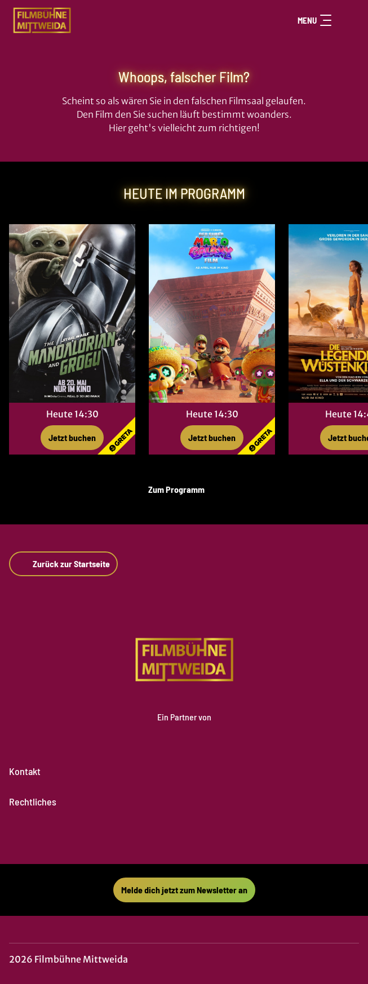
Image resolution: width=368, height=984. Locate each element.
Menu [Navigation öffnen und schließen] (314, 20)
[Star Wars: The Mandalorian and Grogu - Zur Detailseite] (72, 313)
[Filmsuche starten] (347, 20)
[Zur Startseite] (88, 20)
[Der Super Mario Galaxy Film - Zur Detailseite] (212, 313)
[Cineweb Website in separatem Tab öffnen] (184, 728)
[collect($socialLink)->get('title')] (172, 839)
